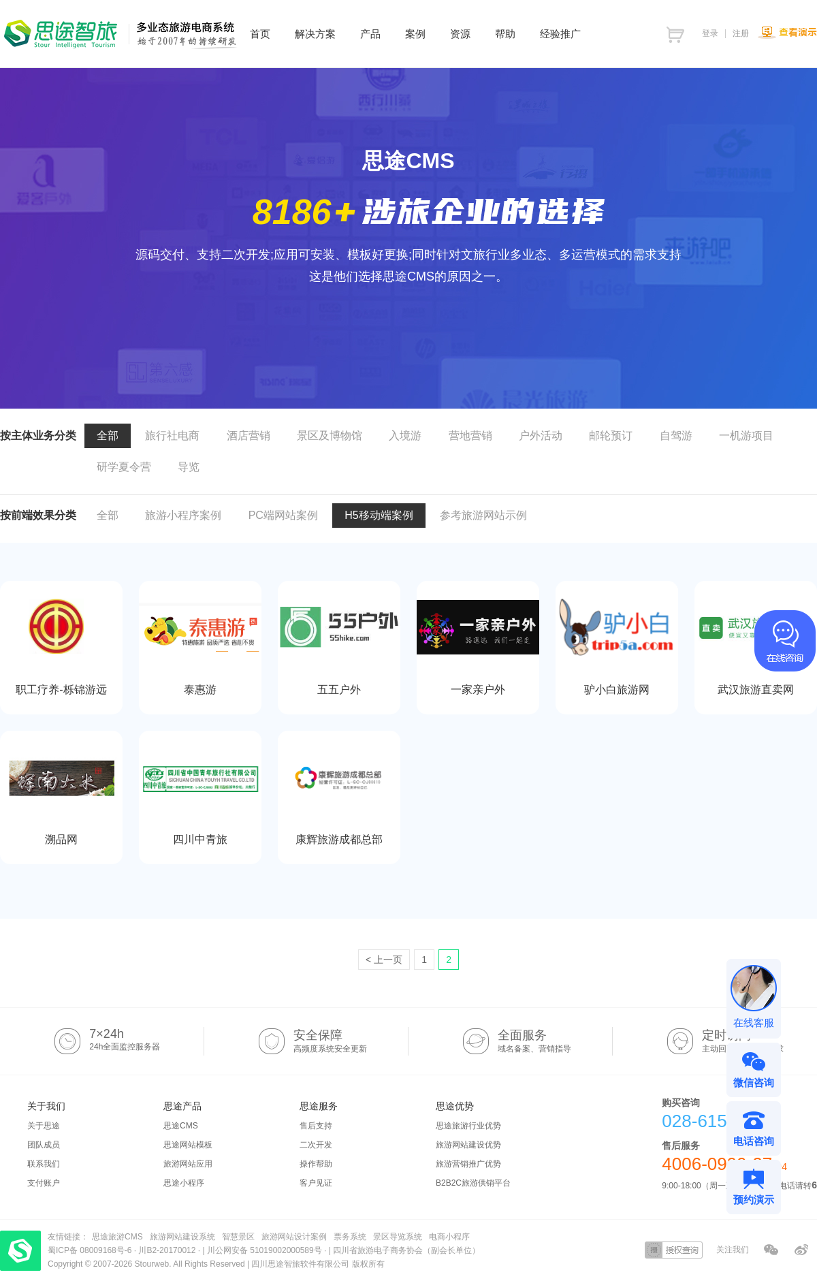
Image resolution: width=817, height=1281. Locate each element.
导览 (188, 467)
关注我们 (732, 1249)
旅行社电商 (172, 435)
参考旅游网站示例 (483, 515)
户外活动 (540, 435)
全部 (107, 435)
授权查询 (674, 1250)
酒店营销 (248, 435)
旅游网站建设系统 (182, 1237)
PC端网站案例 (283, 515)
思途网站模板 (187, 1145)
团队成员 (43, 1145)
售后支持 (316, 1125)
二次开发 (316, 1145)
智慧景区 (238, 1237)
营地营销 (470, 435)
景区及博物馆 (329, 435)
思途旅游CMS (117, 1237)
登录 (710, 33)
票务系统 (350, 1237)
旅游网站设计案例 (294, 1237)
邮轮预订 (610, 435)
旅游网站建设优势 (468, 1145)
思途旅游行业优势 (468, 1125)
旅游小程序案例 (183, 515)
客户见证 (316, 1183)
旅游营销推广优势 (468, 1164)
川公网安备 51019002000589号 (264, 1250)
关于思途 (43, 1125)
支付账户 (43, 1183)
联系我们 (43, 1164)
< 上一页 (384, 959)
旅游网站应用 (187, 1164)
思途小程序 (183, 1183)
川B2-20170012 (167, 1250)
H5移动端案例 (379, 515)
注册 (741, 33)
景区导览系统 (397, 1237)
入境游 (405, 435)
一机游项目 (746, 435)
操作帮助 (316, 1164)
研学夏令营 (124, 467)
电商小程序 (449, 1237)
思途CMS (180, 1125)
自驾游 (676, 435)
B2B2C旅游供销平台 (473, 1183)
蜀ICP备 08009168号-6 (91, 1250)
